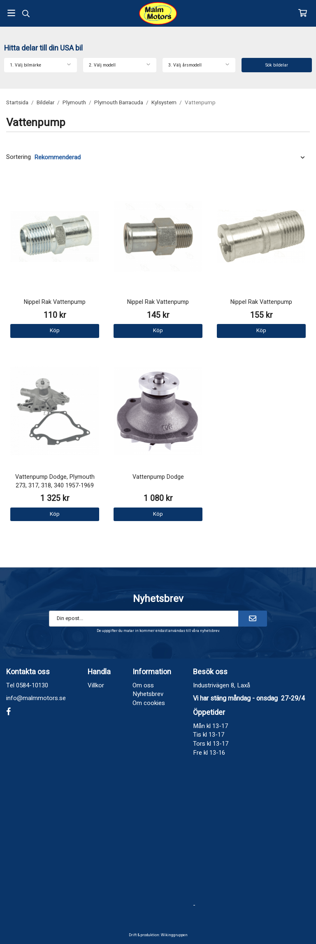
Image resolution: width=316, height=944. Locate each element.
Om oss (143, 685)
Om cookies (148, 702)
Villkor (96, 685)
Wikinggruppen (174, 935)
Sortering (18, 157)
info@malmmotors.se (36, 698)
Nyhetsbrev (147, 693)
